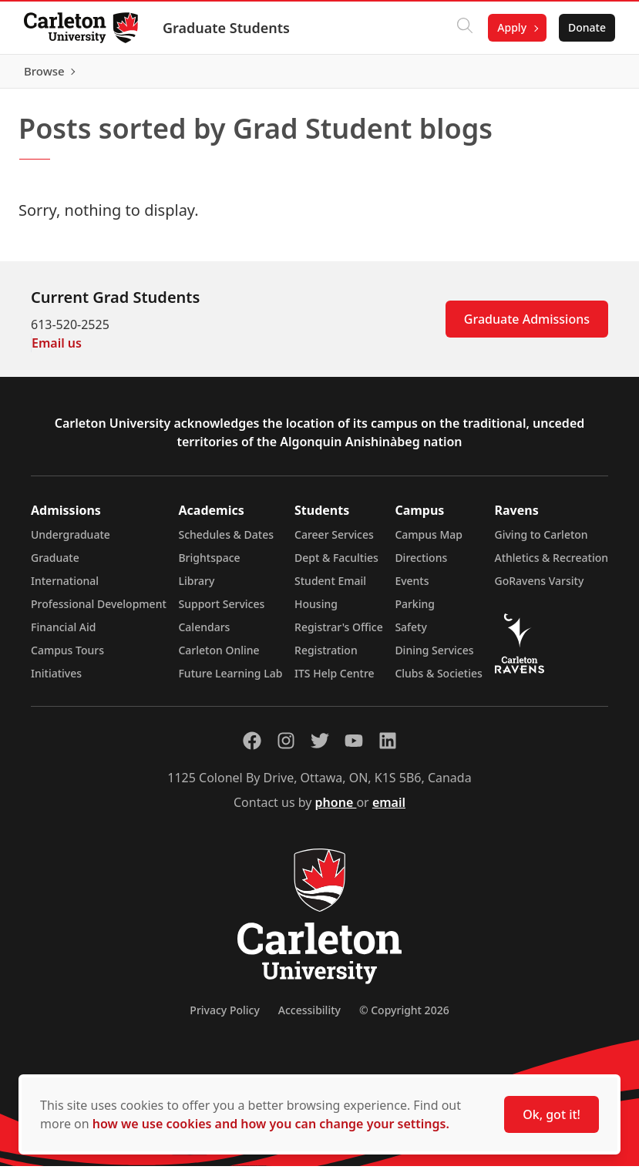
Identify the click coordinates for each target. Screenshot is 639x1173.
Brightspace (209, 564)
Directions (421, 564)
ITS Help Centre (334, 680)
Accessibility (309, 1017)
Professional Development (98, 610)
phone (336, 809)
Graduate (55, 564)
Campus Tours (67, 657)
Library (196, 587)
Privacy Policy (224, 1017)
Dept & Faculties (336, 564)
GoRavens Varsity (539, 587)
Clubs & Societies (438, 680)
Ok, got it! (551, 1114)
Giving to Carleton (541, 541)
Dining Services (434, 657)
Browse (584, 74)
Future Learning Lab (230, 680)
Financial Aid (63, 634)
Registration (326, 657)
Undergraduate (70, 541)
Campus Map (428, 541)
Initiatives (56, 680)
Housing (316, 610)
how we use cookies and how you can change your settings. (270, 1123)
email (388, 809)
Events (412, 587)
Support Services (221, 610)
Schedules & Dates (226, 541)
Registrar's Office (338, 634)
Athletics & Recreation (551, 564)
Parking (415, 610)
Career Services (334, 541)
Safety (411, 634)
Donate (586, 27)
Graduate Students (227, 27)
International (65, 587)
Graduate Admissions (527, 326)
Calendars (204, 634)
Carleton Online (218, 657)
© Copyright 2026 (404, 1017)
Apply (511, 27)
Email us (57, 349)
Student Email (330, 587)
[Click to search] (464, 28)
